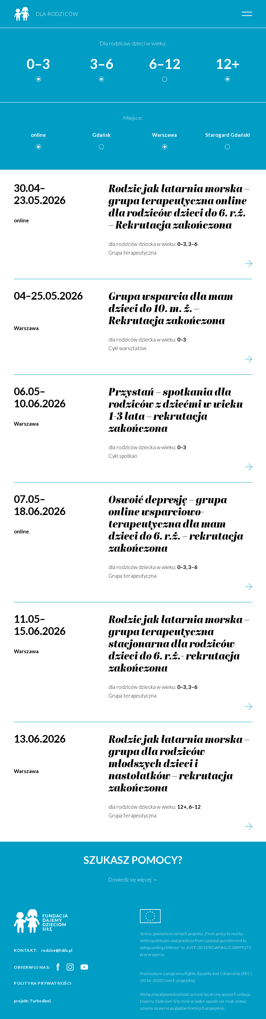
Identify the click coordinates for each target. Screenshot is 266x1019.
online (38, 135)
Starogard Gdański (227, 135)
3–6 (101, 64)
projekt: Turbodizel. (32, 1000)
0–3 (38, 64)
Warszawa (164, 135)
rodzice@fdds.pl (56, 950)
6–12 (164, 64)
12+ (228, 64)
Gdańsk (101, 135)
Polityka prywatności (43, 983)
